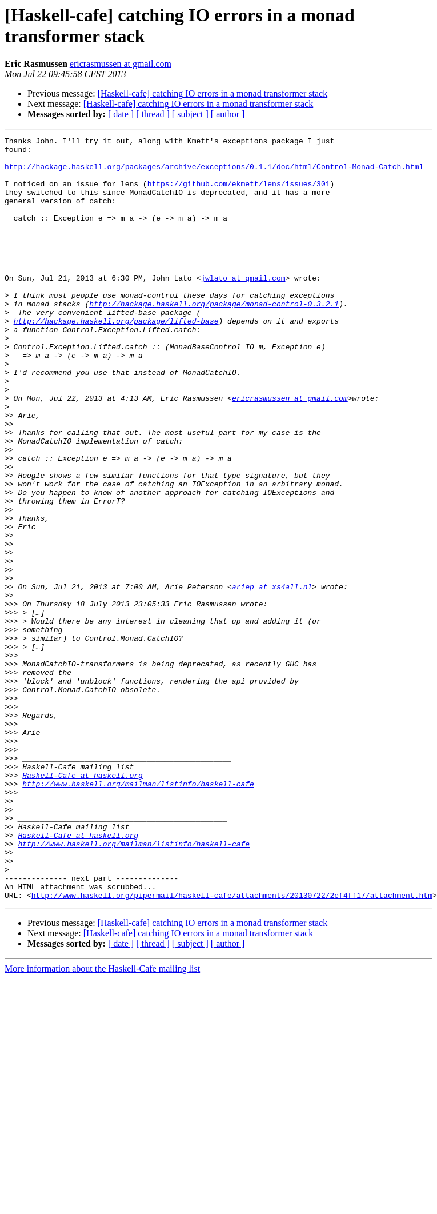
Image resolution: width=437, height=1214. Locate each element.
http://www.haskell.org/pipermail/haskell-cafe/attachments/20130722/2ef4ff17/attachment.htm (231, 1048)
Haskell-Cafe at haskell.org (82, 903)
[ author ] (228, 114)
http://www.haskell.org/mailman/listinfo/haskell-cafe (138, 914)
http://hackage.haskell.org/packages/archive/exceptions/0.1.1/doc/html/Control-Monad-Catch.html (214, 173)
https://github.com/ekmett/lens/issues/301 (238, 194)
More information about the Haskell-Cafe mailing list (102, 1121)
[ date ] (121, 114)
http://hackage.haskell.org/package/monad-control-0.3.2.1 (214, 338)
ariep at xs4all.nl (272, 677)
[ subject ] (190, 114)
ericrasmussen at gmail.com (120, 64)
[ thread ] (153, 114)
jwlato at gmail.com (243, 307)
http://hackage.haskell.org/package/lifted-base (116, 358)
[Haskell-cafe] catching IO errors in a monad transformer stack (212, 93)
